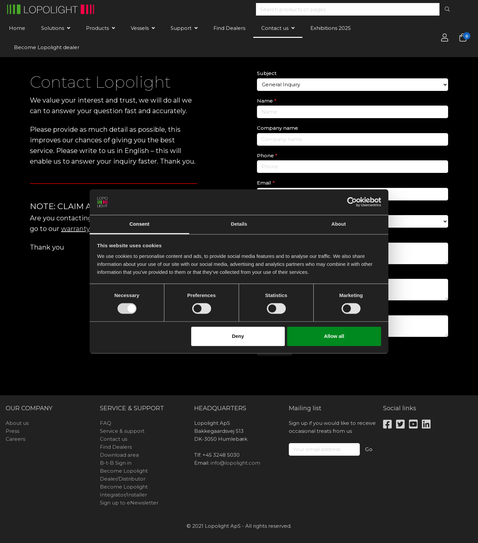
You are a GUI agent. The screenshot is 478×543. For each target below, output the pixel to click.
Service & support (122, 431)
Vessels (140, 28)
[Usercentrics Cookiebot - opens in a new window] (352, 202)
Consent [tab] (139, 224)
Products (97, 28)
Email (266, 183)
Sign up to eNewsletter (129, 503)
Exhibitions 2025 (330, 28)
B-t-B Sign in (115, 463)
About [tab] (338, 224)
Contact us (274, 28)
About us (17, 423)
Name (267, 101)
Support (181, 28)
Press (12, 431)
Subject (267, 73)
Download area (119, 455)
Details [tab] (239, 224)
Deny (238, 336)
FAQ (105, 423)
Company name (277, 128)
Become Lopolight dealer (46, 47)
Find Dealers (229, 28)
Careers (15, 439)
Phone (267, 155)
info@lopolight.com (235, 463)
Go (369, 449)
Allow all (334, 336)
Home (17, 28)
